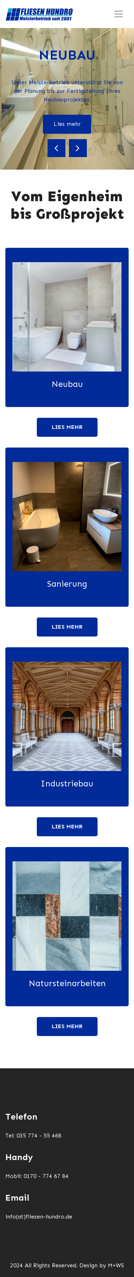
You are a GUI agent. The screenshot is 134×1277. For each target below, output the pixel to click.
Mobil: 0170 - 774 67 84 (37, 1176)
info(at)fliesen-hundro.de (38, 1216)
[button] (56, 148)
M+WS (116, 1265)
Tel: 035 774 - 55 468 (33, 1135)
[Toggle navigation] (119, 14)
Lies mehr (67, 123)
